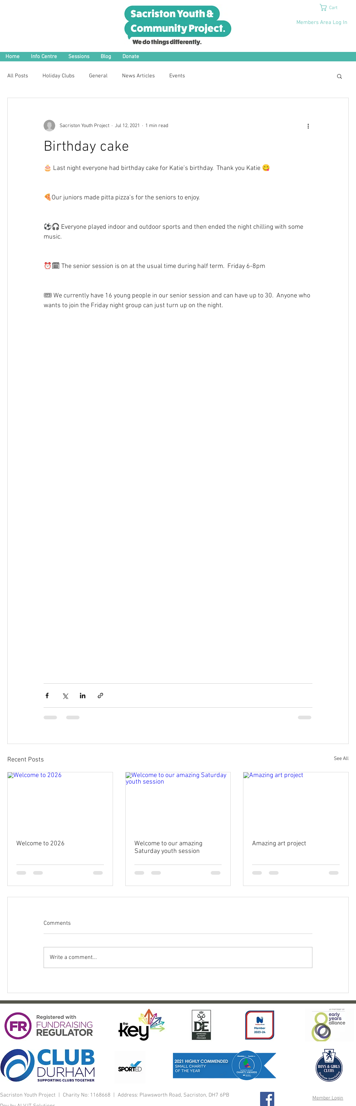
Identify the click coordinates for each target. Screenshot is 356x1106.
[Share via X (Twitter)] (64, 695)
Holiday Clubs (58, 76)
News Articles (138, 76)
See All (341, 759)
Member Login (327, 1098)
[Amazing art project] (295, 801)
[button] (333, 7)
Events (177, 76)
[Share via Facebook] (47, 695)
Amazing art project (279, 843)
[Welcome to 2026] (60, 801)
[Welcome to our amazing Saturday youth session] (178, 801)
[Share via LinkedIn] (82, 695)
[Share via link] (100, 695)
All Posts (17, 76)
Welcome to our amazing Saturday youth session (168, 847)
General (98, 76)
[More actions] (308, 125)
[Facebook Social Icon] (267, 1099)
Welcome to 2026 (40, 843)
